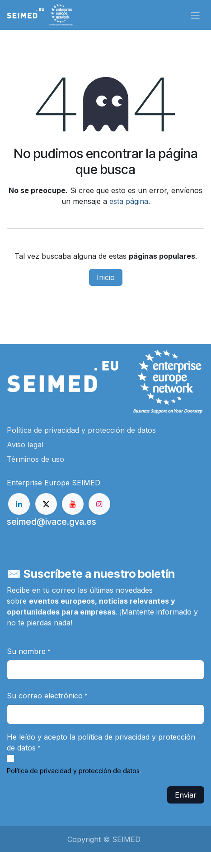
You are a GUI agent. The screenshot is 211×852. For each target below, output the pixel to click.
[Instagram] (99, 504)
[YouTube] (73, 504)
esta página (128, 201)
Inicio (106, 277)
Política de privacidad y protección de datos (73, 771)
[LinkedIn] (19, 504)
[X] (46, 504)
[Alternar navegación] (195, 14)
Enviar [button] (186, 794)
